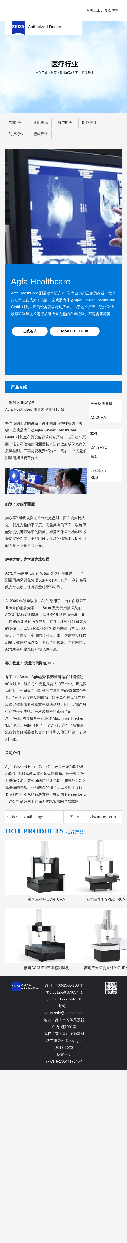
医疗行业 (88, 72)
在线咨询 (30, 331)
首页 (54, 72)
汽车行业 (16, 123)
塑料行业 (40, 134)
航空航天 (65, 123)
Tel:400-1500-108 (74, 331)
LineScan (98, 470)
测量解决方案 (69, 72)
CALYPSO (98, 447)
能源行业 (16, 134)
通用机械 (40, 123)
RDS (94, 477)
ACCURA (98, 417)
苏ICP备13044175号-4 (64, 1061)
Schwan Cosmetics (102, 817)
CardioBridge (33, 817)
